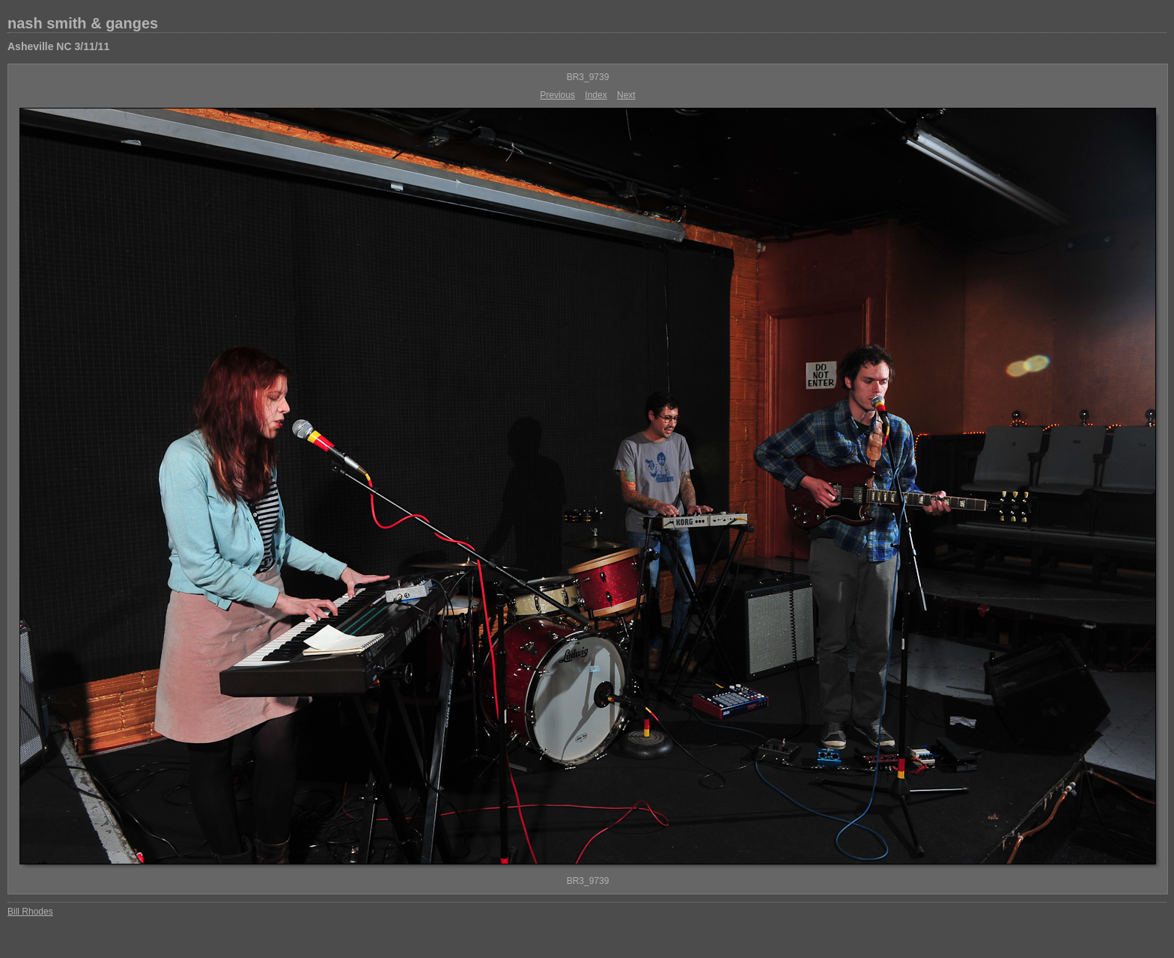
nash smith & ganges (82, 23)
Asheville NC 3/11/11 (58, 46)
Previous (557, 95)
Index (595, 95)
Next (626, 95)
